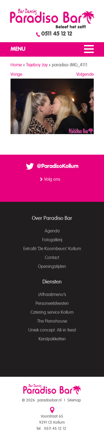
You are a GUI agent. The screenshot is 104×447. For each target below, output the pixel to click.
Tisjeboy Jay (37, 65)
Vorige (16, 74)
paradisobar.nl (49, 400)
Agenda (52, 231)
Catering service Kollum (52, 312)
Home (16, 65)
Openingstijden (52, 266)
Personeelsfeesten (52, 303)
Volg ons (52, 179)
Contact (52, 257)
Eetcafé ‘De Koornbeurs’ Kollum (52, 249)
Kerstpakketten (52, 339)
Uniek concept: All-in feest (52, 330)
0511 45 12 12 (56, 34)
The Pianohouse (52, 321)
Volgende (85, 74)
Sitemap (74, 400)
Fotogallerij (52, 240)
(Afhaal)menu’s (52, 294)
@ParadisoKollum (57, 166)
